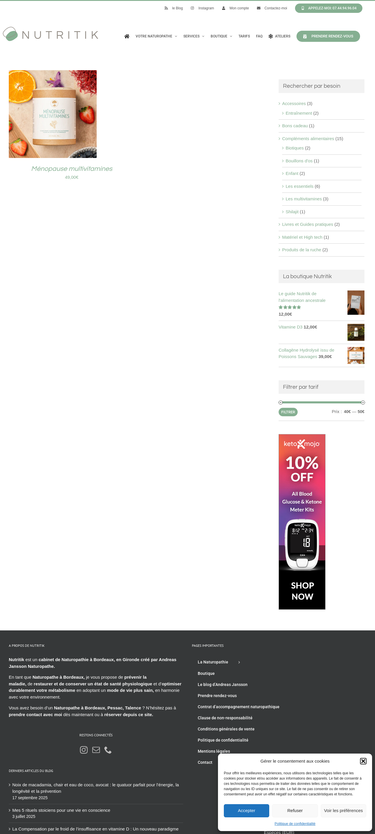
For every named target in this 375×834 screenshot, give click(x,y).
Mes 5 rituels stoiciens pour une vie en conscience (61, 810)
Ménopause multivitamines (71, 168)
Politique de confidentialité (295, 824)
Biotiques (295, 147)
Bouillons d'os (299, 160)
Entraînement (299, 113)
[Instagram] (84, 750)
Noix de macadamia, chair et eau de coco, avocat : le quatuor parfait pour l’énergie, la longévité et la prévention (95, 788)
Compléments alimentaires (308, 138)
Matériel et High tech (302, 237)
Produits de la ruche (301, 249)
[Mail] (96, 750)
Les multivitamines (304, 198)
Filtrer (288, 412)
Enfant (292, 173)
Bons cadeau (295, 125)
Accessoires (294, 103)
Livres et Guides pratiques (307, 224)
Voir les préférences (343, 810)
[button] (363, 761)
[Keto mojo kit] (302, 437)
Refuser (295, 810)
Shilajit (292, 211)
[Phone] (108, 750)
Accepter (246, 810)
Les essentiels (299, 186)
